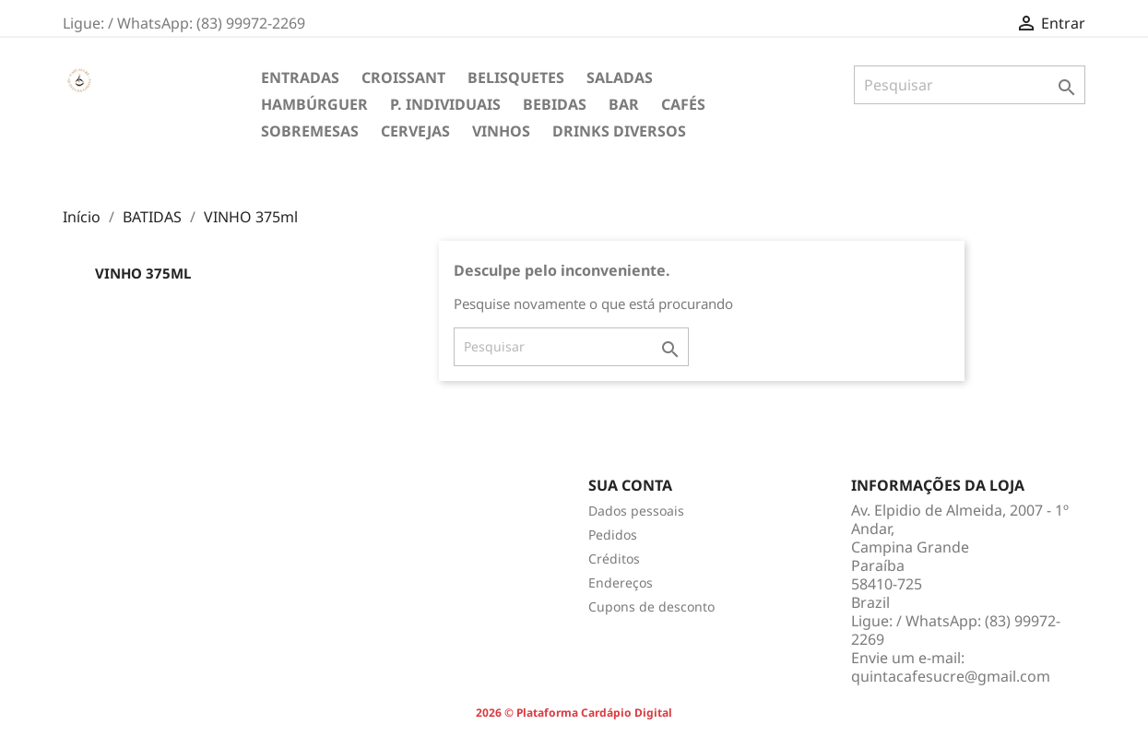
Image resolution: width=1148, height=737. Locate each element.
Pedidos (612, 534)
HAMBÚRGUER (314, 104)
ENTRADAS (300, 77)
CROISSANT (403, 77)
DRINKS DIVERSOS (619, 131)
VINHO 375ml (143, 273)
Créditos (614, 558)
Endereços (620, 582)
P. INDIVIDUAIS (445, 104)
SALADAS (619, 77)
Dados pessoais (636, 510)
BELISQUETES (515, 77)
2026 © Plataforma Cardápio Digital (574, 712)
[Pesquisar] (969, 84)
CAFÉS (683, 104)
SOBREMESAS (310, 131)
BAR (624, 104)
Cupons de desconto (651, 606)
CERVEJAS (415, 131)
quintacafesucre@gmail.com (950, 676)
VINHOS (501, 131)
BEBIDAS (554, 104)
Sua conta (630, 485)
